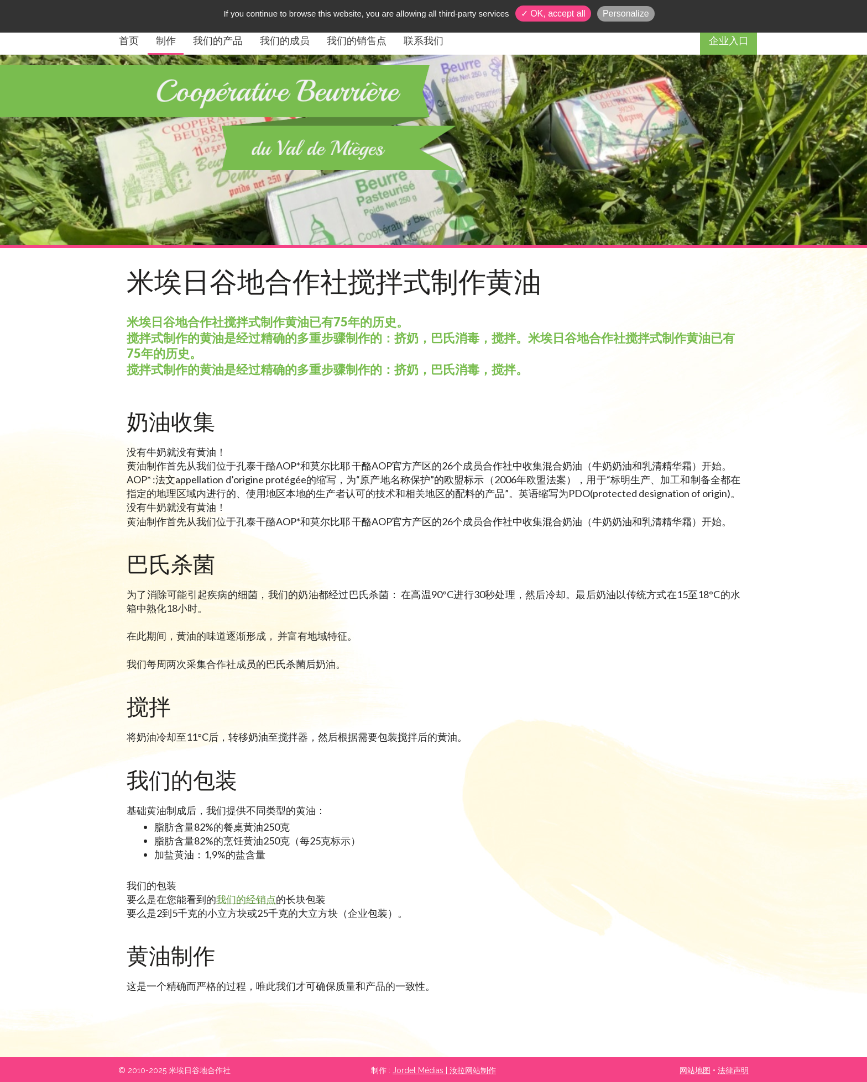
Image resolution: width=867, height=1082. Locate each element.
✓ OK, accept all (553, 13)
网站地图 (695, 1070)
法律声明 (733, 1070)
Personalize (626, 13)
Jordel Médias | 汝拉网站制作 (444, 1070)
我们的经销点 (246, 899)
